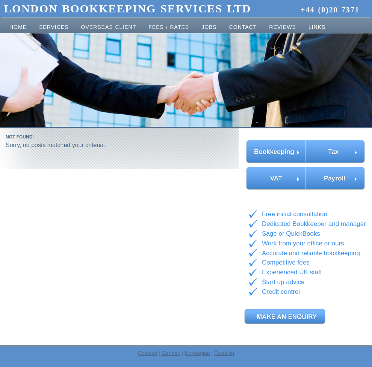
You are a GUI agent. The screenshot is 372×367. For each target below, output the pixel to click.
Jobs (209, 27)
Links (316, 27)
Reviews (282, 27)
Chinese (147, 353)
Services (54, 27)
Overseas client (108, 27)
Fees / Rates (168, 27)
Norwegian (197, 353)
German (171, 353)
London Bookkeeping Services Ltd (130, 8)
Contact (243, 27)
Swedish (224, 353)
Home (18, 27)
